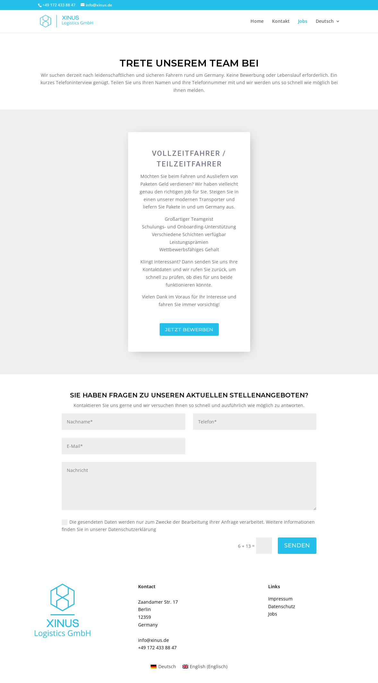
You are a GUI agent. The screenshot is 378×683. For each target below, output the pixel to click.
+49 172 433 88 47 (157, 647)
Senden (297, 545)
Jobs (302, 21)
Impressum (280, 599)
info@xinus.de (153, 640)
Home (257, 21)
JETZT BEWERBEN (189, 329)
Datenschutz (281, 606)
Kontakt (281, 21)
